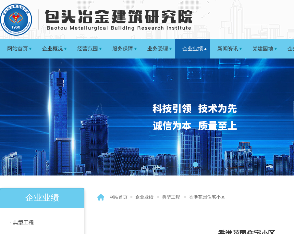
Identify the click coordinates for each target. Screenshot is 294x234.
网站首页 (17, 48)
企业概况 (52, 48)
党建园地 (262, 48)
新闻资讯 (227, 48)
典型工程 (171, 197)
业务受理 (157, 48)
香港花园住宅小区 (207, 197)
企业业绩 (192, 48)
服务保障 (122, 48)
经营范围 (87, 48)
